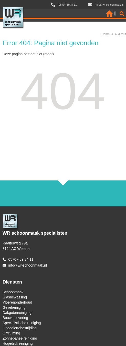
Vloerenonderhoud (17, 302)
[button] (115, 13)
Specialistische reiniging (22, 323)
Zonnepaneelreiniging (20, 338)
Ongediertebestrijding (20, 328)
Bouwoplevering (15, 318)
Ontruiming (11, 333)
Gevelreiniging (14, 307)
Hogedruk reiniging (18, 343)
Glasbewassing (15, 297)
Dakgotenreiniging (17, 313)
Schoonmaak (13, 292)
